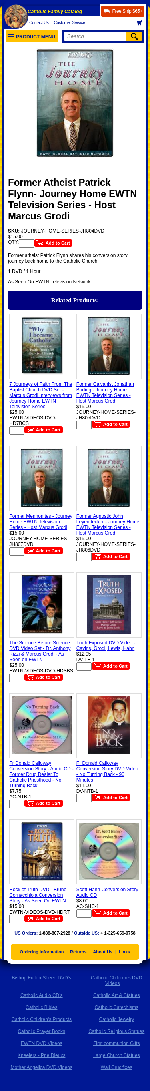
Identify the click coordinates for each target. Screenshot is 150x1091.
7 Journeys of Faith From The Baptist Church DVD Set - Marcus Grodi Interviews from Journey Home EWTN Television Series (40, 395)
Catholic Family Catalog (55, 11)
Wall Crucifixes (116, 1067)
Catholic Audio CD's (41, 995)
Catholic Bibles (41, 1007)
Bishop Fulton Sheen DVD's (41, 978)
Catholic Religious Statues (116, 1031)
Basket (142, 22)
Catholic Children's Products (42, 1019)
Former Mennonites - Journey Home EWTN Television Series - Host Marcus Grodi (40, 521)
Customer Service (69, 22)
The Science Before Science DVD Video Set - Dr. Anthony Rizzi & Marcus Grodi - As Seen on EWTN (39, 651)
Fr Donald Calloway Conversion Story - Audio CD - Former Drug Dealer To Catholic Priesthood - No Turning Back (41, 774)
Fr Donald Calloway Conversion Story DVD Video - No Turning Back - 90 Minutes (107, 771)
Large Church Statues (116, 1055)
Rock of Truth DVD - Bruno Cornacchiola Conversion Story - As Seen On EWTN (37, 895)
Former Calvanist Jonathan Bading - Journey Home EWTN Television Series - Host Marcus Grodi (105, 392)
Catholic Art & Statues (116, 995)
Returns (78, 951)
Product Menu (31, 37)
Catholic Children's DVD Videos (116, 980)
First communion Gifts (116, 1043)
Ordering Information (42, 951)
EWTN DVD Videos (41, 1043)
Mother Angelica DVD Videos (41, 1067)
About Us (102, 951)
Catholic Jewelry (116, 1019)
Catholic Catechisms (116, 1007)
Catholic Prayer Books (41, 1031)
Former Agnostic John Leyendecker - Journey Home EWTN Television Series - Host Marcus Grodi (107, 524)
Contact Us (38, 22)
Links (124, 951)
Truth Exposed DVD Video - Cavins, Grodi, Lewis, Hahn (105, 645)
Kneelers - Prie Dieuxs (41, 1055)
